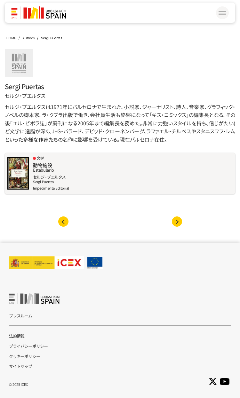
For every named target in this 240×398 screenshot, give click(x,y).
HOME (11, 38)
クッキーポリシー (24, 356)
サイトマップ (20, 366)
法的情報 (16, 336)
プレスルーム (20, 316)
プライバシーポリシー (28, 346)
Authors (28, 38)
